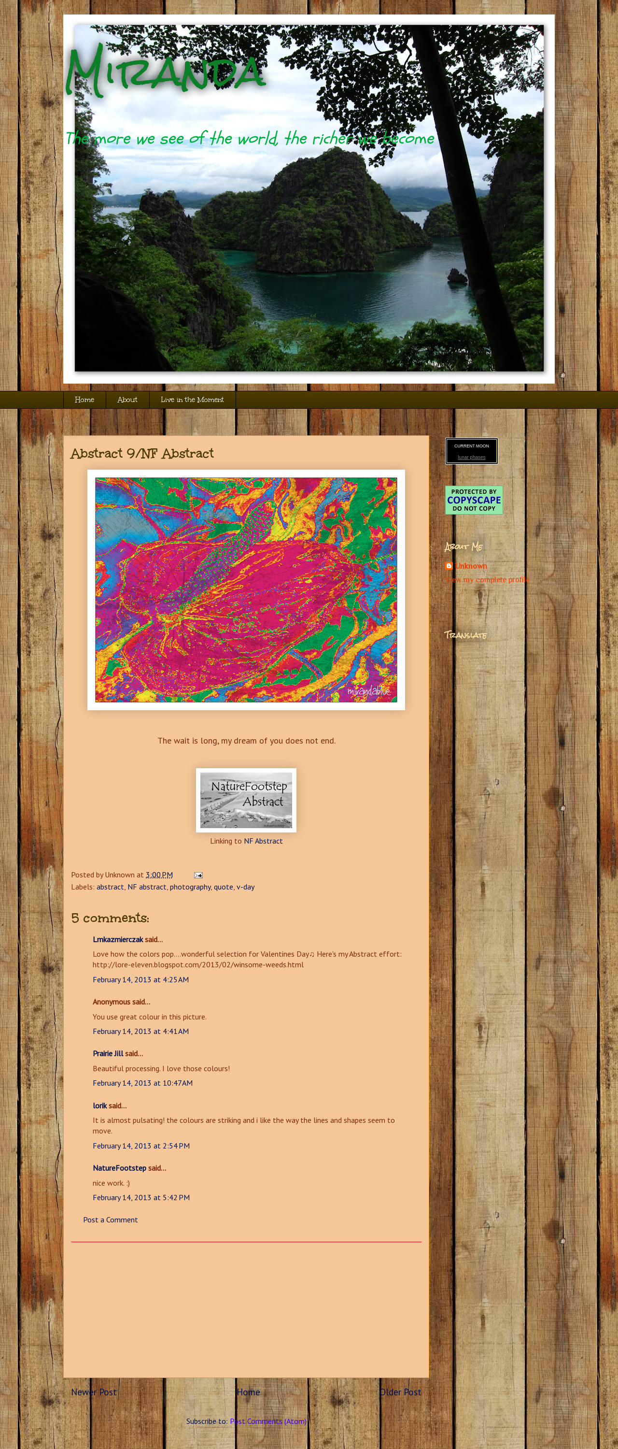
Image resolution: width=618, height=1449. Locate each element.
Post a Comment (110, 1219)
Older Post (400, 1392)
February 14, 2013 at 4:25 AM (141, 979)
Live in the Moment (192, 399)
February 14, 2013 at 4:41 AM (141, 1031)
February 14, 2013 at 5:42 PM (141, 1197)
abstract (110, 886)
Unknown (471, 566)
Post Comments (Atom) (268, 1421)
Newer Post (94, 1392)
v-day (245, 886)
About (128, 399)
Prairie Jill (108, 1053)
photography (190, 886)
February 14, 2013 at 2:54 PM (141, 1145)
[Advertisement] (246, 1309)
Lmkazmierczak (118, 939)
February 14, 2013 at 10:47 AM (143, 1083)
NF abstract (147, 886)
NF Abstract (263, 841)
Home (84, 399)
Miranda (164, 71)
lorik (100, 1105)
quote (223, 886)
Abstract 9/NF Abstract (142, 453)
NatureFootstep (119, 1168)
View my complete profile (487, 579)
